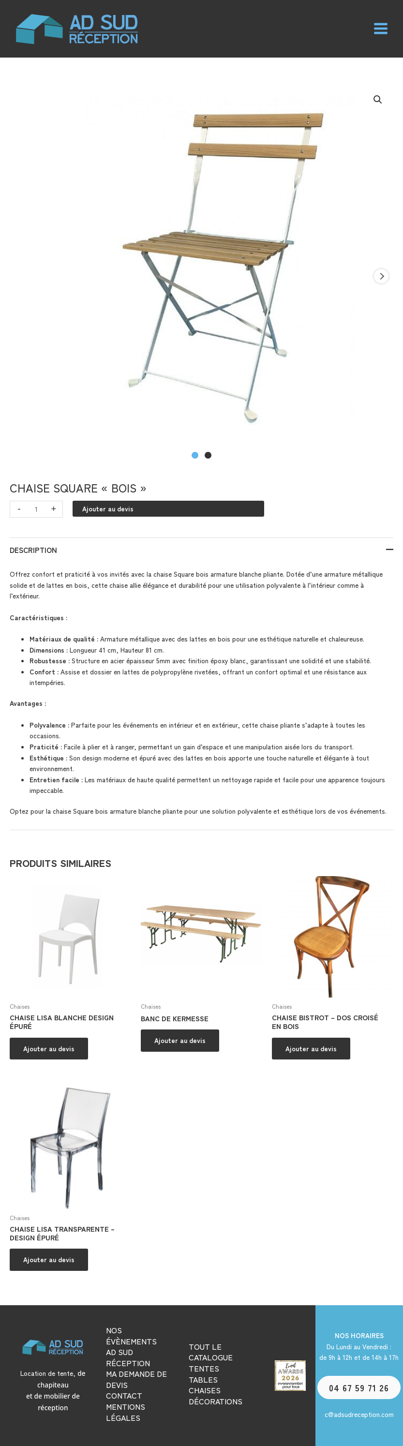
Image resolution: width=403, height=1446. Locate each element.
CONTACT (124, 1395)
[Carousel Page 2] (208, 455)
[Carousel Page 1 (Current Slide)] (195, 455)
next (381, 276)
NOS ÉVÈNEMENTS (131, 1335)
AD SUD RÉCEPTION (128, 1357)
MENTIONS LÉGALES (125, 1412)
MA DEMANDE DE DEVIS (136, 1379)
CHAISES (205, 1390)
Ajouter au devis (108, 508)
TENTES (204, 1368)
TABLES (203, 1379)
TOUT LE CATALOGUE (211, 1352)
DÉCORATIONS (215, 1401)
